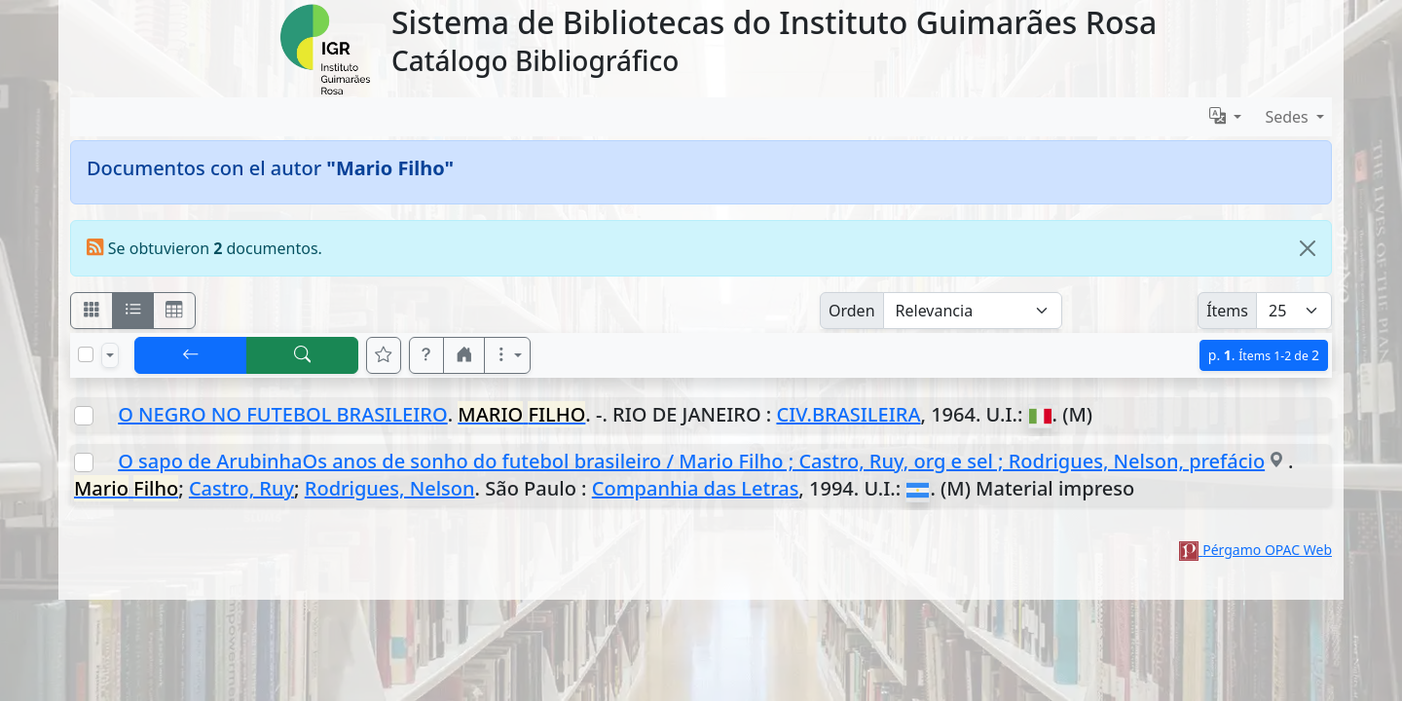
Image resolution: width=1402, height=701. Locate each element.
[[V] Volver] (190, 355)
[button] (426, 355)
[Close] (1307, 248)
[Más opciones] (507, 355)
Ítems (1227, 310)
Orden (852, 310)
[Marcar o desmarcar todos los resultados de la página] (85, 354)
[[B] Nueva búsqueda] (302, 355)
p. (1263, 355)
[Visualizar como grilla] (174, 310)
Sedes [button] (1288, 117)
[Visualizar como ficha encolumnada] (133, 310)
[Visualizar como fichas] (91, 310)
